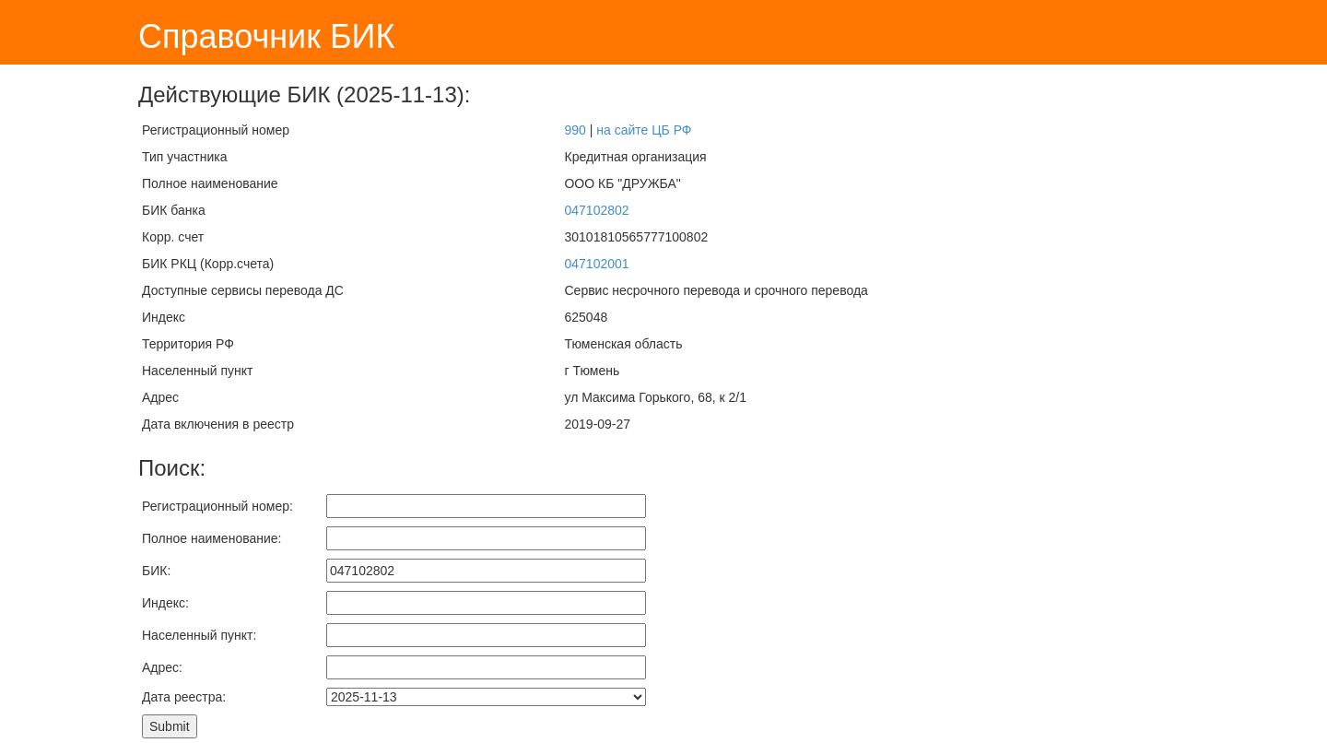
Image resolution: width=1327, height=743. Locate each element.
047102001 (596, 263)
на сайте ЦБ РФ (643, 130)
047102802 (596, 210)
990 (574, 130)
